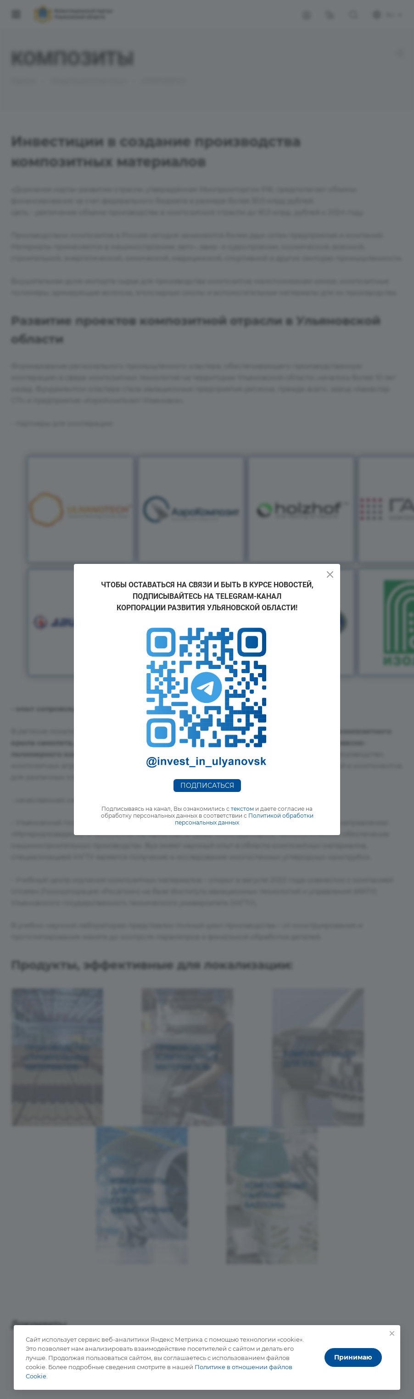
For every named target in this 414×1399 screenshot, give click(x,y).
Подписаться (207, 785)
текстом (242, 808)
